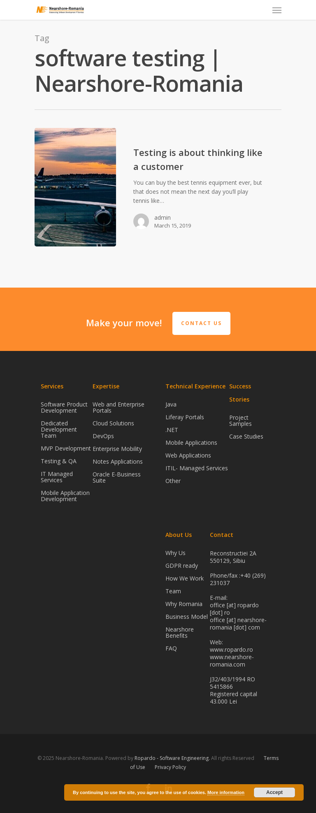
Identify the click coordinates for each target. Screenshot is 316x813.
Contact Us (201, 323)
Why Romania (183, 604)
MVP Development (66, 448)
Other (173, 481)
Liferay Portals (184, 417)
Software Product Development (64, 407)
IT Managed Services (57, 477)
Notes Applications (118, 461)
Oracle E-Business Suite (117, 477)
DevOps (103, 436)
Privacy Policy (170, 767)
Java (171, 404)
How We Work (184, 578)
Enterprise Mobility (117, 449)
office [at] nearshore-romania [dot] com (238, 623)
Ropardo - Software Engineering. (172, 758)
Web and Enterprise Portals (118, 407)
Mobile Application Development (65, 496)
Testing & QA (59, 461)
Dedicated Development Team (59, 429)
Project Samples (240, 420)
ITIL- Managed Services (196, 468)
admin (162, 217)
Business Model (186, 616)
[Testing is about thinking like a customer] (75, 187)
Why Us (175, 553)
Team (173, 591)
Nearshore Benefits (179, 632)
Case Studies (246, 436)
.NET (171, 430)
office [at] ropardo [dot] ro (234, 608)
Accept (274, 792)
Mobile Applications (191, 442)
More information (225, 792)
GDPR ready (181, 565)
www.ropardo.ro (231, 649)
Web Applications (188, 455)
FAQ (171, 648)
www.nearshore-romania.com (232, 660)
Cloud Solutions (113, 423)
